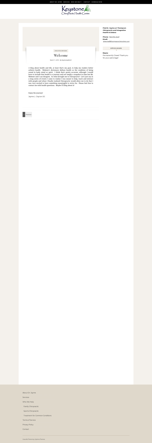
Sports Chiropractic (31, 411)
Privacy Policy (28, 425)
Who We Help (76, 2)
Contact (87, 2)
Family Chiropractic (31, 406)
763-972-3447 (114, 37)
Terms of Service (29, 420)
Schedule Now (97, 2)
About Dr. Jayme (56, 2)
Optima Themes (40, 439)
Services (66, 2)
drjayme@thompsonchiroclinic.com (116, 41)
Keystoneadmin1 (67, 60)
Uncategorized (61, 50)
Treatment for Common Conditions (37, 416)
